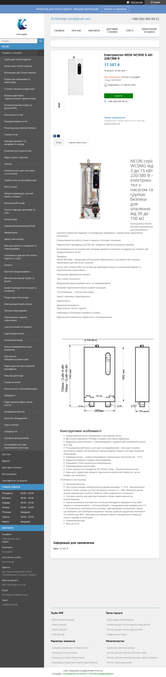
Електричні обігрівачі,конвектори (16, 358)
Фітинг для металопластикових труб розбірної (132, 657)
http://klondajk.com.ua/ (14, 584)
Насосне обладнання (15, 418)
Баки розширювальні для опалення (18, 348)
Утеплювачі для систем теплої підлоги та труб (20, 257)
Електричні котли (13, 114)
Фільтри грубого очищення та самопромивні (20, 247)
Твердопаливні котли (15, 121)
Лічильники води (13, 340)
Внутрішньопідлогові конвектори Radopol (74, 662)
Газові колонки (12, 382)
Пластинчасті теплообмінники (20, 388)
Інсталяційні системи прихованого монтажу (16, 446)
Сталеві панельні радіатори (19, 88)
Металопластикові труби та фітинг (19, 280)
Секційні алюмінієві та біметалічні (70, 647)
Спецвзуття (10, 431)
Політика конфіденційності (101, 674)
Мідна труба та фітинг (16, 157)
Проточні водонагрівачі (17, 271)
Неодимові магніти (14, 411)
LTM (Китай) (58, 634)
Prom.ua (99, 671)
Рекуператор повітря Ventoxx (20, 127)
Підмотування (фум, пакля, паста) (18, 403)
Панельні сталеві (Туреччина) (68, 657)
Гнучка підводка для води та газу (19, 211)
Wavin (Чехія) (59, 624)
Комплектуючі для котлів (17, 150)
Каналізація (10, 219)
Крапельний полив (14, 203)
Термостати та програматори (20, 180)
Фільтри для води (13, 375)
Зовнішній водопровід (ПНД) (19, 225)
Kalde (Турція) (59, 629)
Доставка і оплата (12, 467)
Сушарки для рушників (16, 437)
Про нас (6, 454)
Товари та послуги (12, 52)
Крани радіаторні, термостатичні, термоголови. (20, 97)
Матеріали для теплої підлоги (20, 72)
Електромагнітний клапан (18, 304)
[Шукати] (40, 40)
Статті (129, 30)
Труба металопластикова (121, 647)
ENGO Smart (10, 186)
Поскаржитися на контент (75, 674)
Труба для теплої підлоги (17, 59)
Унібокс (8, 163)
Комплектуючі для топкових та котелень (19, 172)
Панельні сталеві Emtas (64, 652)
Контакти (94, 30)
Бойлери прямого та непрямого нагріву (15, 143)
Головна (59, 30)
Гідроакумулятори (14, 333)
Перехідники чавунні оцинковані (15, 319)
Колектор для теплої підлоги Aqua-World (128, 624)
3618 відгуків (137, 2)
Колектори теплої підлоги (18, 65)
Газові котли (11, 134)
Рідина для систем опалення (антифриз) (19, 367)
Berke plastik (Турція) (63, 619)
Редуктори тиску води (16, 297)
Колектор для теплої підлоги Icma (125, 629)
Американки (11, 232)
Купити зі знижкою (115, 9)
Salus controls (11, 424)
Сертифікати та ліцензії (14, 480)
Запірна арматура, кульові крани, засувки (18, 195)
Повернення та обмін (149, 30)
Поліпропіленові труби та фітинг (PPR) (18, 107)
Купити (118, 95)
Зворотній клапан (14, 239)
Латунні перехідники (15, 310)
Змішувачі (9, 395)
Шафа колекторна (117, 634)
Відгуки (6, 460)
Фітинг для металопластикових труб (126, 652)
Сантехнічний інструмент (18, 326)
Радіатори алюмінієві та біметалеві (17, 81)
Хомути (8, 264)
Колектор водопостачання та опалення (20, 289)
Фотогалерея (9, 474)
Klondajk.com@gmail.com (15, 594)
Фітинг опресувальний (119, 662)
